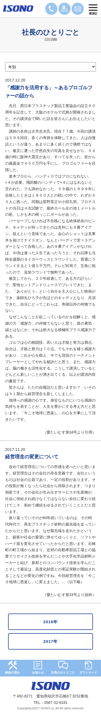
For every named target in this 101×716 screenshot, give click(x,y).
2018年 (50, 621)
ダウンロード (88, 667)
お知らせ (38, 667)
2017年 (50, 641)
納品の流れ (12, 667)
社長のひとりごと (63, 667)
